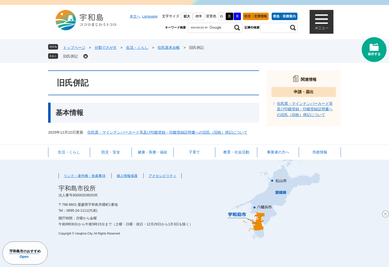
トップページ (74, 47)
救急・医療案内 (284, 16)
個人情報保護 (127, 176)
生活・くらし (137, 47)
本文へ (135, 16)
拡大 (187, 16)
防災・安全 (110, 152)
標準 (198, 16)
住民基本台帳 (169, 47)
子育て (194, 152)
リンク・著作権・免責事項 (84, 176)
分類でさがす (106, 47)
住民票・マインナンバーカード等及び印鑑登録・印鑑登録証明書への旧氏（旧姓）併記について (167, 132)
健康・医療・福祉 (152, 152)
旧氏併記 (70, 56)
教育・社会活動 (236, 152)
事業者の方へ (278, 152)
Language (150, 16)
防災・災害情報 (255, 16)
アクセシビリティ (162, 176)
